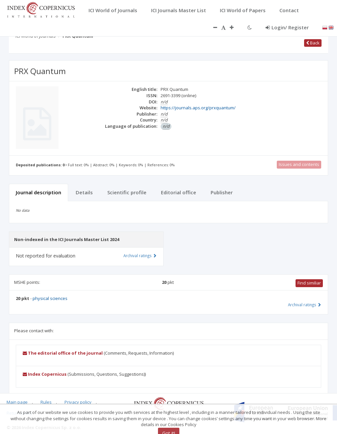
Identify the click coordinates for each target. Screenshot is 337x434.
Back (313, 43)
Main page (17, 402)
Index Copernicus (44, 374)
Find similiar (309, 283)
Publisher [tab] (222, 192)
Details (84, 192)
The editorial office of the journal (63, 353)
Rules (46, 402)
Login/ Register (287, 27)
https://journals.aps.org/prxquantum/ (198, 108)
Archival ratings (304, 304)
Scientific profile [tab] (126, 192)
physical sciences (50, 298)
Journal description (38, 192)
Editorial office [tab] (178, 192)
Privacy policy (78, 402)
